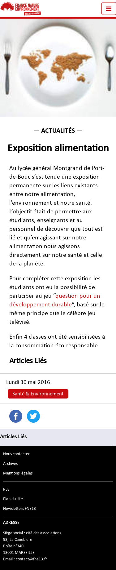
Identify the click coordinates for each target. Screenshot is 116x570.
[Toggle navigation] (108, 8)
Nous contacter (16, 454)
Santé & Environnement (38, 393)
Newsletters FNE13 (19, 508)
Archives (10, 463)
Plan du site (13, 499)
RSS (6, 489)
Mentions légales (17, 473)
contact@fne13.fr (31, 559)
